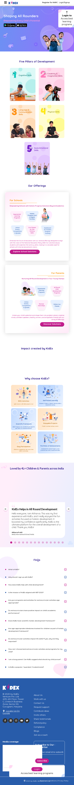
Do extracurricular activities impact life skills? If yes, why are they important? (33, 640)
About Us (38, 695)
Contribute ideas (41, 711)
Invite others (40, 715)
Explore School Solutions (24, 251)
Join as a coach (41, 735)
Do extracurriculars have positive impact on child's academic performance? (32, 611)
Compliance (39, 727)
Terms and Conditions (48, 781)
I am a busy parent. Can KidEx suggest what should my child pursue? (34, 659)
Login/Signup (64, 2)
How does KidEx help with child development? (26, 585)
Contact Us (39, 703)
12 (54, 542)
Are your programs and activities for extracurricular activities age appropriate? (34, 601)
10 (47, 542)
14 (62, 542)
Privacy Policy (62, 781)
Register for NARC (50, 2)
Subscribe (42, 761)
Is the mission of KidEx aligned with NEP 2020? (26, 592)
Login (37, 766)
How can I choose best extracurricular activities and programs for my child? (35, 650)
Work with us (40, 699)
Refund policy (40, 723)
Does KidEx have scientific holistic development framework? (31, 621)
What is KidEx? (13, 569)
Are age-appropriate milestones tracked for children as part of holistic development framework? (36, 629)
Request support (41, 707)
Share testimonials (42, 719)
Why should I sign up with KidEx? (20, 577)
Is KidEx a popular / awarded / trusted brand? (26, 667)
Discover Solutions (52, 324)
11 (50, 542)
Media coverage (11, 742)
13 (58, 542)
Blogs (36, 731)
